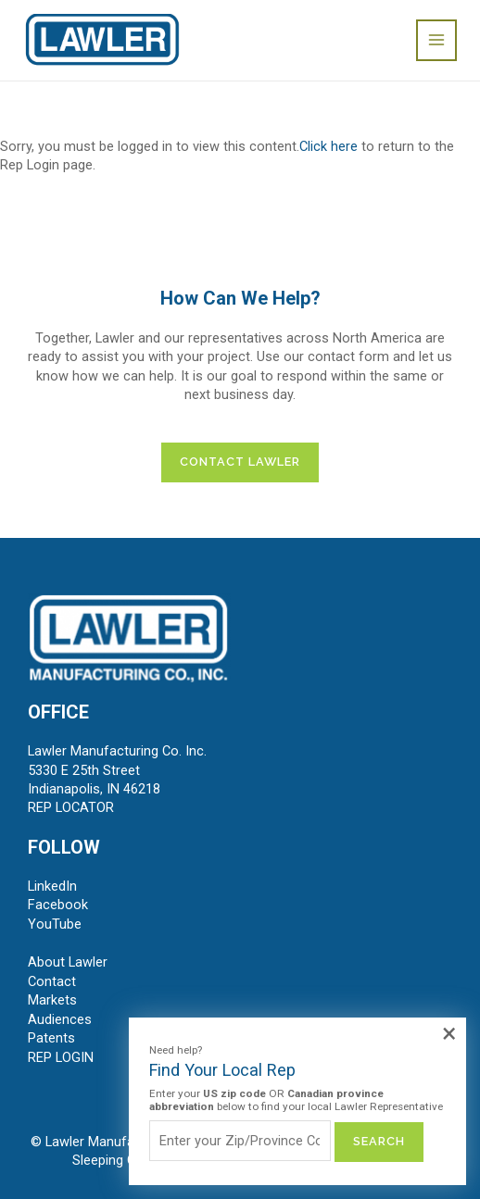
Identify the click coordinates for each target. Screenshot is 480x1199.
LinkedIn (52, 886)
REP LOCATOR (71, 807)
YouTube (55, 924)
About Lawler (67, 962)
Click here (328, 146)
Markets (52, 1000)
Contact (52, 981)
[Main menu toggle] (436, 39)
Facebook (58, 904)
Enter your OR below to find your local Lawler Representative (296, 1100)
